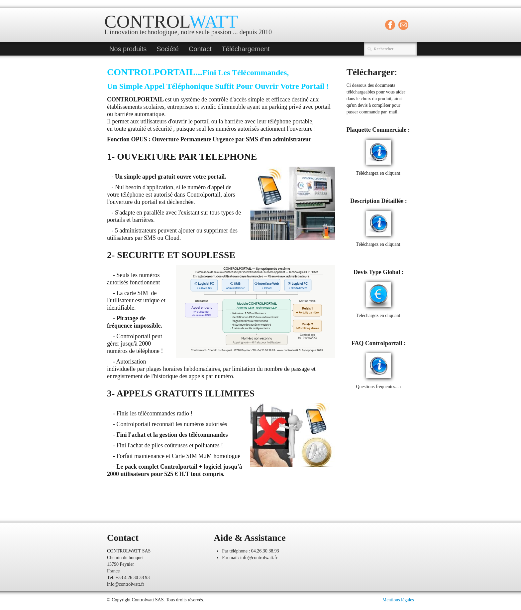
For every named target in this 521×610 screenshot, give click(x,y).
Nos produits (128, 49)
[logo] (190, 26)
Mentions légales (398, 599)
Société (167, 49)
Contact (200, 49)
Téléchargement (246, 49)
